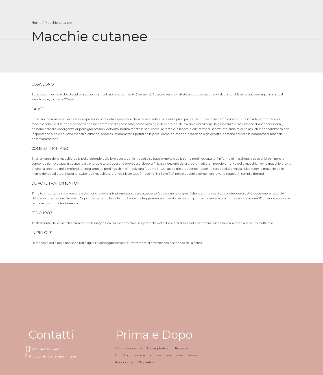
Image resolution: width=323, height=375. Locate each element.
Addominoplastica (128, 348)
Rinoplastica (124, 362)
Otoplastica (146, 362)
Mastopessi (164, 355)
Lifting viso (180, 348)
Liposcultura (142, 355)
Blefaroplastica (157, 348)
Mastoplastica (187, 355)
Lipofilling (122, 355)
